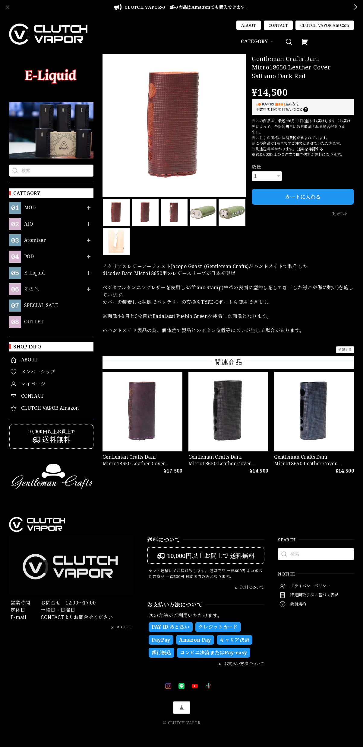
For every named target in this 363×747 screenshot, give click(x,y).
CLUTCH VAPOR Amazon (324, 25)
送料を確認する (310, 149)
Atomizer (35, 240)
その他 (31, 289)
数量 (256, 167)
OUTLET (34, 322)
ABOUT (248, 25)
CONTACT (278, 25)
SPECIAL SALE (41, 305)
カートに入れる (303, 196)
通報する (345, 349)
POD (29, 256)
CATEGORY (258, 41)
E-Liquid (34, 273)
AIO (28, 224)
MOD (30, 207)
